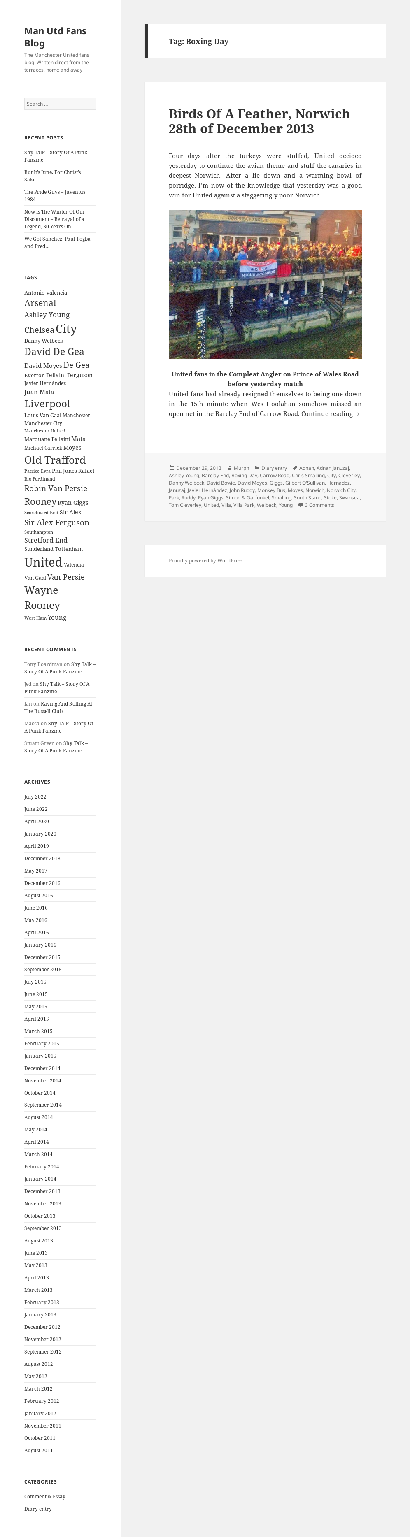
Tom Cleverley (185, 504)
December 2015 (42, 957)
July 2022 (35, 796)
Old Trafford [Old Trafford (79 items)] (55, 460)
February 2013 (41, 1302)
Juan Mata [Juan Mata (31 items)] (39, 392)
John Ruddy (242, 490)
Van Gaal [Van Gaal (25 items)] (35, 577)
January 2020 (40, 833)
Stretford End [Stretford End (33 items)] (46, 540)
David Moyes (252, 482)
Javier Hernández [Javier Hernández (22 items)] (45, 383)
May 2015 (35, 1006)
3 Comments (319, 504)
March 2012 (38, 1388)
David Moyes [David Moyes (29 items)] (43, 365)
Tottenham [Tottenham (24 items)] (69, 549)
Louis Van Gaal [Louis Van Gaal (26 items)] (42, 415)
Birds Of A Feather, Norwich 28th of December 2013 (259, 121)
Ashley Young (184, 475)
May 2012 (35, 1376)
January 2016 (40, 944)
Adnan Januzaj (333, 467)
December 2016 (42, 883)
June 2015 (36, 994)
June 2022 (36, 809)
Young (286, 504)
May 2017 (35, 870)
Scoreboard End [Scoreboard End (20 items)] (41, 512)
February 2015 (41, 1043)
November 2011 (42, 1425)
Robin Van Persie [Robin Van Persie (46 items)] (55, 488)
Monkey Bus (271, 490)
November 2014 (42, 1080)
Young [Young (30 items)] (57, 617)
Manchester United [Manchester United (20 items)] (44, 431)
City (331, 475)
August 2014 (38, 1117)
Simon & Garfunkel (247, 497)
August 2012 (38, 1364)
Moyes (295, 490)
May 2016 (35, 920)
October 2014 (40, 1092)
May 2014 (35, 1129)
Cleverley (349, 475)
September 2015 (43, 969)
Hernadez (338, 482)
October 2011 (40, 1438)
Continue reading (331, 413)
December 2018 (42, 858)
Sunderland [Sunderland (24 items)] (39, 549)
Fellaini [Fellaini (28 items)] (56, 375)
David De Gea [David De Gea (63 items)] (54, 351)
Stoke (330, 497)
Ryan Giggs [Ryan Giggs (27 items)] (73, 502)
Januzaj (177, 490)
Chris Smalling (308, 475)
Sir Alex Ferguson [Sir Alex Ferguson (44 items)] (56, 522)
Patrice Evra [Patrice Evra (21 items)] (37, 471)
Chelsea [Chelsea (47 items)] (39, 329)
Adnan (306, 467)
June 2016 (36, 907)
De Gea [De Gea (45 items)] (76, 365)
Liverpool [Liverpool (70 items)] (47, 403)
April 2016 (36, 932)
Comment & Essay (44, 1496)
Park (174, 497)
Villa (226, 504)
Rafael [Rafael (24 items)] (86, 470)
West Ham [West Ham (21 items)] (35, 618)
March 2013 (38, 1289)
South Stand (307, 497)
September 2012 (43, 1351)
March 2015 (38, 1031)
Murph (241, 467)
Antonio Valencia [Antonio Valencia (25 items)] (45, 292)
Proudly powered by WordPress (205, 560)
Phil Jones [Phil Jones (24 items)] (64, 470)
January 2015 (40, 1055)
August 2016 (38, 895)
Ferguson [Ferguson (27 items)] (80, 375)
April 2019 (36, 846)
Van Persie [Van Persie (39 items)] (66, 577)
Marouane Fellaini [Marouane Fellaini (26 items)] (47, 439)
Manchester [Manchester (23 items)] (76, 415)
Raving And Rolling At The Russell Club (58, 707)
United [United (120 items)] (43, 562)
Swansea (349, 497)
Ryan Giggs (211, 497)
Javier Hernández (207, 490)
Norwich (314, 490)
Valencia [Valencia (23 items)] (74, 564)
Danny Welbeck (186, 482)
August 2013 (38, 1240)
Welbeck (266, 504)
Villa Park (243, 504)
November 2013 (42, 1203)
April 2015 (36, 1018)
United (211, 504)
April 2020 (36, 821)
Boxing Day (244, 475)
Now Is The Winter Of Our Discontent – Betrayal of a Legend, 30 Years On (54, 219)
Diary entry (38, 1508)
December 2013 (42, 1191)
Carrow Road (274, 475)
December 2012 (42, 1326)
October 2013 (40, 1215)
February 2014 (41, 1166)
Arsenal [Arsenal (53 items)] (40, 303)
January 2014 (40, 1178)
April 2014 (36, 1141)
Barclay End (215, 475)
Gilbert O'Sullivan (305, 482)
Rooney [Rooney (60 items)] (40, 501)
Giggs (276, 482)
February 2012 (41, 1401)
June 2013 (36, 1252)
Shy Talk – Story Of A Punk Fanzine (60, 668)
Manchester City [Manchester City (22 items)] (43, 423)
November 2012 (42, 1339)
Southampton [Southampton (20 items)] (38, 532)
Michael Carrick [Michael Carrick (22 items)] (43, 448)
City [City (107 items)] (66, 328)
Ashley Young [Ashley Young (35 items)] (47, 314)
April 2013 (36, 1277)
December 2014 (42, 1068)
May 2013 (35, 1265)
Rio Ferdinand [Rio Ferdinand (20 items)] (39, 479)
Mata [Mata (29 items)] (78, 438)
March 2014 (38, 1154)
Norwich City (341, 490)
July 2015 (35, 981)
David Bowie (221, 482)
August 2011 (38, 1450)
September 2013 (43, 1228)
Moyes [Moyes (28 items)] (72, 447)
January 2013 (40, 1314)
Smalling (281, 497)
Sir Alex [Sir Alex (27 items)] (71, 512)
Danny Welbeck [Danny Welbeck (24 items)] (43, 340)
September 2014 (43, 1104)
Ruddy (189, 497)
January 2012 (40, 1413)
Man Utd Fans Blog (55, 36)
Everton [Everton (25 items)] (34, 375)
